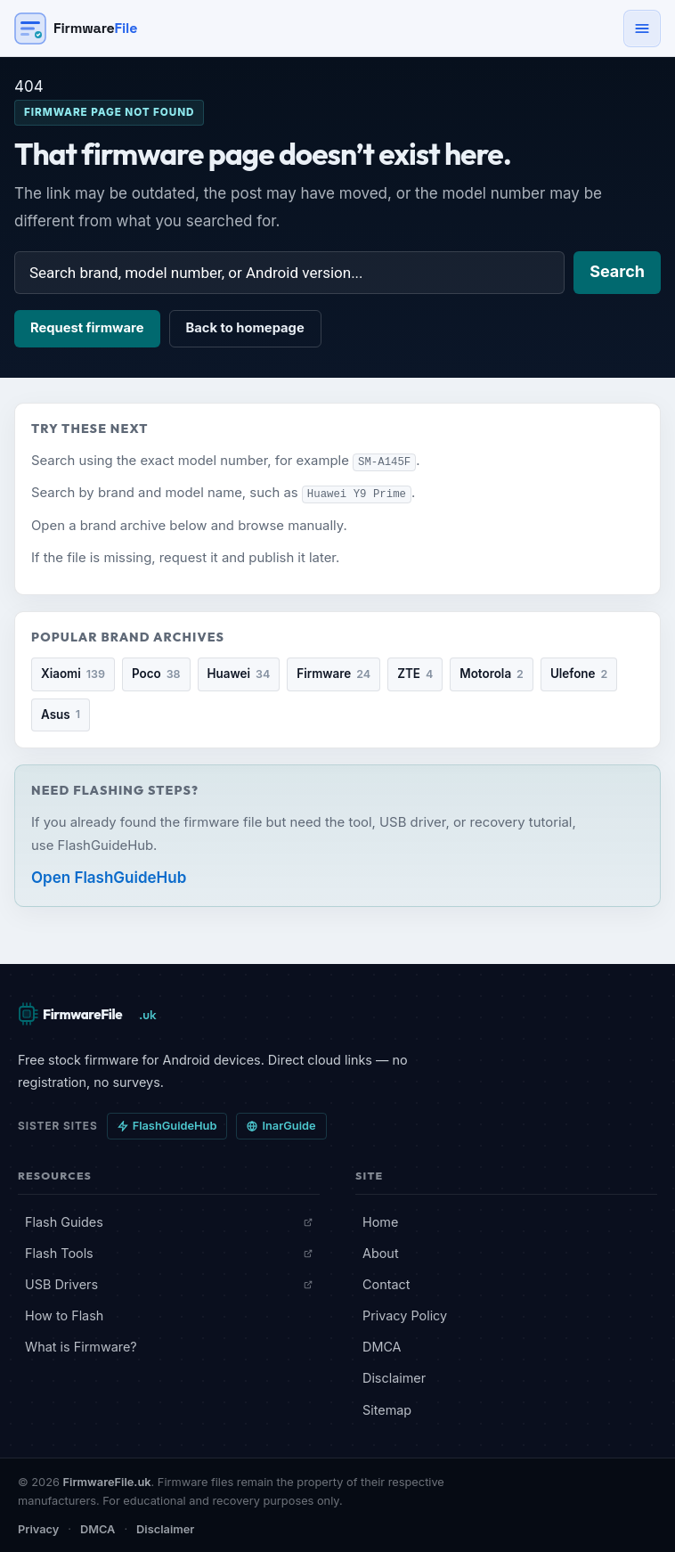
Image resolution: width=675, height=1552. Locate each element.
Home (380, 1220)
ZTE (415, 673)
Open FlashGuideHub (108, 877)
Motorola (491, 673)
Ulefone (578, 673)
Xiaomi (73, 673)
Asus (60, 714)
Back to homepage (245, 328)
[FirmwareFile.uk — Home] (89, 1013)
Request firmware (87, 328)
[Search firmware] (289, 272)
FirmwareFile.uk (107, 1481)
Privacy (38, 1528)
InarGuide (281, 1124)
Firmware (333, 673)
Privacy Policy (404, 1314)
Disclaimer (394, 1377)
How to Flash (64, 1314)
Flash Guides (169, 1220)
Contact (386, 1283)
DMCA (382, 1345)
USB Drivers (169, 1283)
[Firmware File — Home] (75, 28)
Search (617, 271)
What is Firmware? (81, 1345)
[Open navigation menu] (642, 28)
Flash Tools (169, 1252)
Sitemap (386, 1408)
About (380, 1252)
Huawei (239, 673)
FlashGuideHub (167, 1124)
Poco (156, 673)
